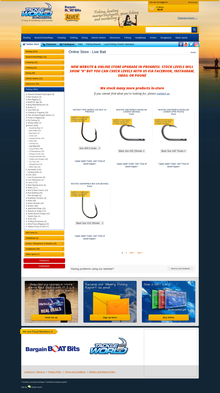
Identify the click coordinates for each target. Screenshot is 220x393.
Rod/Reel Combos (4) (37, 198)
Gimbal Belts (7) (34, 123)
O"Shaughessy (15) (36, 151)
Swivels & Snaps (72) (37, 211)
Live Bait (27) (34, 146)
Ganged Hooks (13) (36, 138)
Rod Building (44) (35, 193)
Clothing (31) (31, 68)
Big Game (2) (34, 133)
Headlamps (140, 37)
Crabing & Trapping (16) (38, 112)
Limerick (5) (33, 143)
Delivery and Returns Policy (102, 372)
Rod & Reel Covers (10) (38, 190)
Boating (27, 37)
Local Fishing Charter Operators (119, 44)
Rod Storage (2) (34, 195)
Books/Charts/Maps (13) (36, 57)
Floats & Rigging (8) (36, 118)
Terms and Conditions (75, 372)
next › (132, 252)
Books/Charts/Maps (44, 37)
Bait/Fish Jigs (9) (35, 102)
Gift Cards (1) (31, 233)
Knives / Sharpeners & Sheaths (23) (41, 243)
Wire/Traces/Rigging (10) (38, 224)
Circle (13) (33, 136)
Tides (80, 44)
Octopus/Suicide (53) (37, 156)
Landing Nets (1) (35, 172)
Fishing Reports (93, 44)
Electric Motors (99, 37)
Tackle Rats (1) (34, 216)
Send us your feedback (180, 268)
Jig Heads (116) (34, 170)
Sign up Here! (110, 317)
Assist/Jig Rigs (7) (36, 128)
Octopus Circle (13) (36, 154)
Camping (61, 37)
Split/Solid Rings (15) (37, 208)
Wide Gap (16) (34, 167)
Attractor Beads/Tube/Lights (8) (41, 94)
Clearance (51, 44)
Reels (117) (33, 188)
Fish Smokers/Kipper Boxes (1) (41, 115)
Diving (85, 37)
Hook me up (51, 317)
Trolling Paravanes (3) (37, 221)
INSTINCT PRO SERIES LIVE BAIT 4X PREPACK (89, 111)
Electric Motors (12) (34, 78)
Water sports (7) (33, 254)
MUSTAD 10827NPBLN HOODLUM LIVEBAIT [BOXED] (131, 111)
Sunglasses (165, 37)
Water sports (181, 37)
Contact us (29, 372)
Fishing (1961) (32, 89)
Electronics (115, 37)
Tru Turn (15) (34, 162)
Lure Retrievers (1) (36, 180)
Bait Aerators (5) (35, 97)
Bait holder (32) (35, 130)
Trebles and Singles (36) (38, 159)
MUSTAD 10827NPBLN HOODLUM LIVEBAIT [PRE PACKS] (173, 111)
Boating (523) (31, 51)
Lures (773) (32, 182)
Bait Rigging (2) (34, 100)
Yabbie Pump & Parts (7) (38, 227)
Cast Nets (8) (33, 110)
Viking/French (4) (35, 164)
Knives (153, 37)
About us (41, 372)
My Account (192, 2)
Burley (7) (32, 107)
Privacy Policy (54, 372)
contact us (163, 93)
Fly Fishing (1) (34, 120)
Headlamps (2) (32, 238)
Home (193, 52)
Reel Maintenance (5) (37, 185)
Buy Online (168, 317)
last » (140, 252)
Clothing (74, 37)
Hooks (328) (33, 125)
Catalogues (69, 44)
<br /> (180, 44)
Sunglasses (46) (33, 249)
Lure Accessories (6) (36, 177)
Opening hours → (188, 18)
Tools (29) (32, 219)
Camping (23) (31, 62)
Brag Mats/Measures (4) (38, 105)
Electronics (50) (32, 84)
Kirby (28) (33, 141)
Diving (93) (30, 73)
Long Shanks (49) (36, 149)
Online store (32, 44)
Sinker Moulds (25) (36, 203)
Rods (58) (32, 201)
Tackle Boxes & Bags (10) (39, 214)
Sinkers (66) (33, 206)
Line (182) (32, 175)
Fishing (127, 37)
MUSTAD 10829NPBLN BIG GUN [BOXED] (89, 184)
